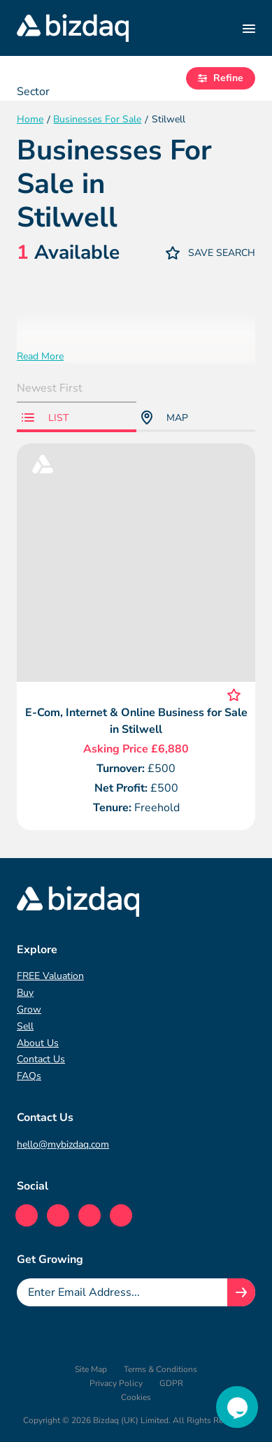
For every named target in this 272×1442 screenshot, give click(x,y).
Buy (25, 992)
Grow (29, 1009)
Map (164, 417)
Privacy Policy (116, 1383)
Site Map (91, 1369)
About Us (38, 1043)
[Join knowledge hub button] (241, 1292)
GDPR (171, 1383)
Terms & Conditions (160, 1369)
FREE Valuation (50, 976)
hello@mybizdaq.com (63, 1144)
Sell (25, 1026)
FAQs (29, 1076)
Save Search (210, 252)
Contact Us (41, 1059)
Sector (33, 91)
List (45, 417)
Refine (220, 78)
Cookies (136, 1397)
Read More (40, 356)
